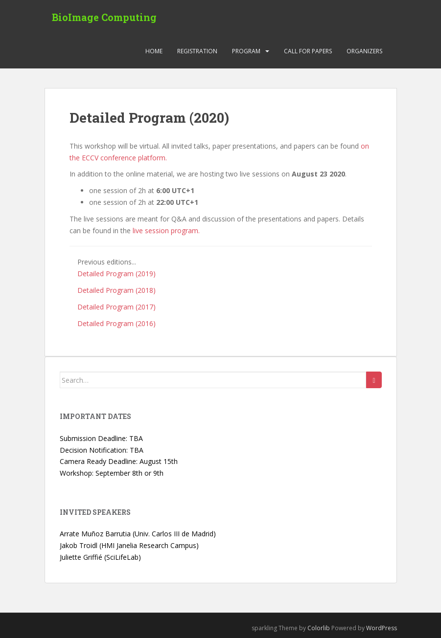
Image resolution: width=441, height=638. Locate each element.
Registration (197, 51)
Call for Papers (308, 51)
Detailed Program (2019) (116, 273)
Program (246, 51)
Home (153, 51)
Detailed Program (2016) (116, 323)
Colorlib (318, 628)
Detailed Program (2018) (116, 290)
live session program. (166, 230)
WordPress (381, 628)
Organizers (364, 51)
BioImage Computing (104, 17)
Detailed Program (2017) (116, 306)
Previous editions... (106, 261)
